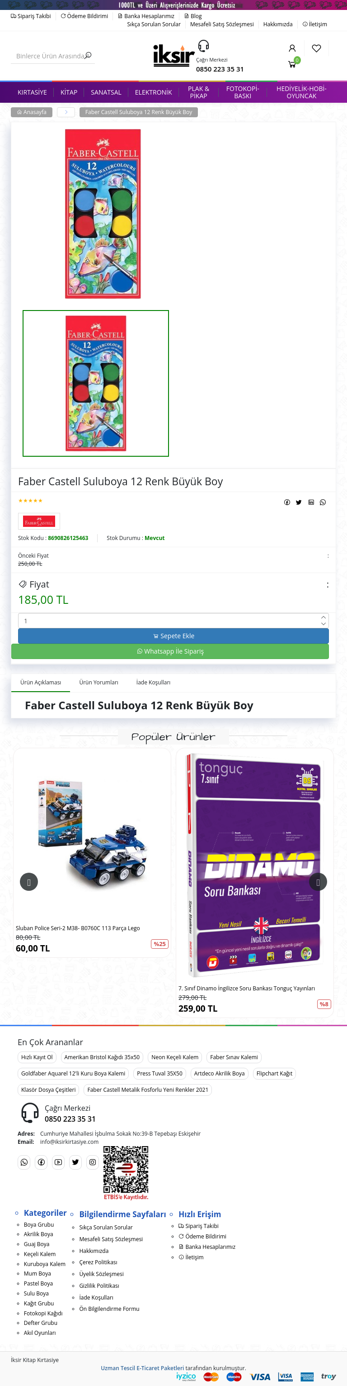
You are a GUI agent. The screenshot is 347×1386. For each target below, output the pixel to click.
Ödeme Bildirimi (84, 16)
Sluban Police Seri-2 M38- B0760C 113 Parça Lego (78, 928)
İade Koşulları (96, 1297)
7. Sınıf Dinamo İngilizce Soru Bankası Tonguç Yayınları (246, 988)
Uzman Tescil (118, 1368)
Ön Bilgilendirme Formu (109, 1309)
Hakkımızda (278, 24)
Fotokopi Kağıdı (43, 1313)
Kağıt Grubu (39, 1303)
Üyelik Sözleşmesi (101, 1274)
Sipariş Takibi (31, 16)
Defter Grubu (40, 1323)
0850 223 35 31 (220, 68)
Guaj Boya (37, 1244)
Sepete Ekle (174, 635)
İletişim (314, 24)
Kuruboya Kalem (45, 1264)
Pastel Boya (38, 1283)
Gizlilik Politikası (99, 1286)
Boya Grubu (39, 1224)
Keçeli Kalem (40, 1254)
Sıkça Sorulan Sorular (154, 24)
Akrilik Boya (38, 1234)
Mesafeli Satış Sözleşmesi (222, 24)
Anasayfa (32, 112)
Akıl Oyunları (40, 1333)
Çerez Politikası (98, 1262)
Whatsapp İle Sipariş (170, 651)
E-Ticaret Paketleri (160, 1368)
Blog (193, 16)
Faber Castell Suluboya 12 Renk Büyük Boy (138, 112)
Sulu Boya (36, 1293)
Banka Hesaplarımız (145, 16)
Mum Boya (37, 1273)
